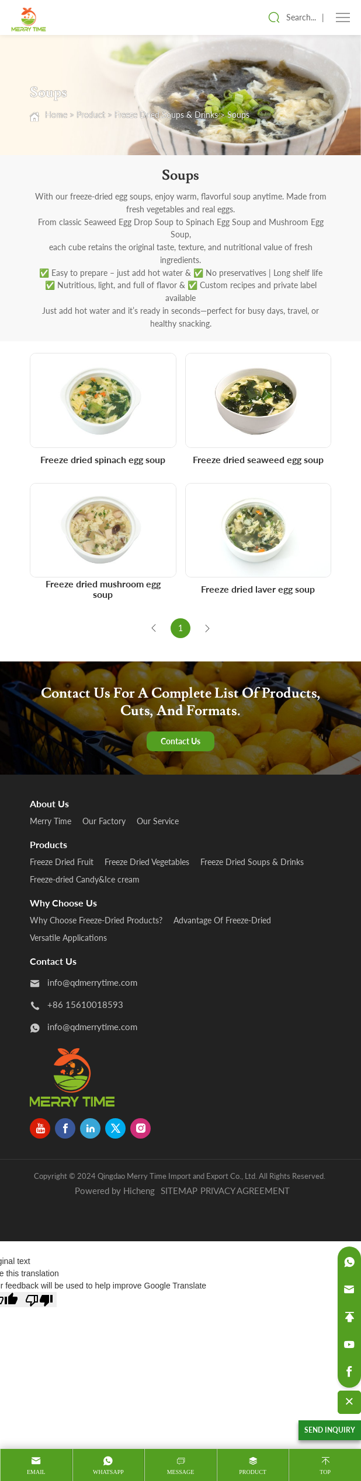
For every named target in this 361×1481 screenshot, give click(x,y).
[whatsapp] (349, 1262)
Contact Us (180, 741)
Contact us (53, 961)
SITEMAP (179, 1190)
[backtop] (349, 1317)
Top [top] (325, 1472)
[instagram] (140, 1128)
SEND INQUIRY (329, 1430)
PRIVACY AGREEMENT (245, 1190)
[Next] (207, 628)
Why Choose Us (63, 902)
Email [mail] (36, 1472)
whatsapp (108, 1472)
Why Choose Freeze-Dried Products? (96, 920)
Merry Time (50, 821)
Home (56, 115)
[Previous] (154, 628)
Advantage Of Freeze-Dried (222, 920)
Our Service (158, 821)
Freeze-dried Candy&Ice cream (85, 879)
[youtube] (40, 1128)
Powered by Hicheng (115, 1190)
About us (49, 803)
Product (91, 115)
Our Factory (104, 821)
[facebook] (65, 1128)
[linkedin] (90, 1128)
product (252, 1472)
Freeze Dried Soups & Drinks (166, 115)
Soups (238, 115)
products (48, 844)
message (181, 1472)
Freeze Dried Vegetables (147, 862)
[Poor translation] (39, 1299)
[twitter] (115, 1128)
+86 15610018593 (85, 1004)
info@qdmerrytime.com (92, 982)
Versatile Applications (68, 938)
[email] (349, 1289)
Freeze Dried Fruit (61, 862)
